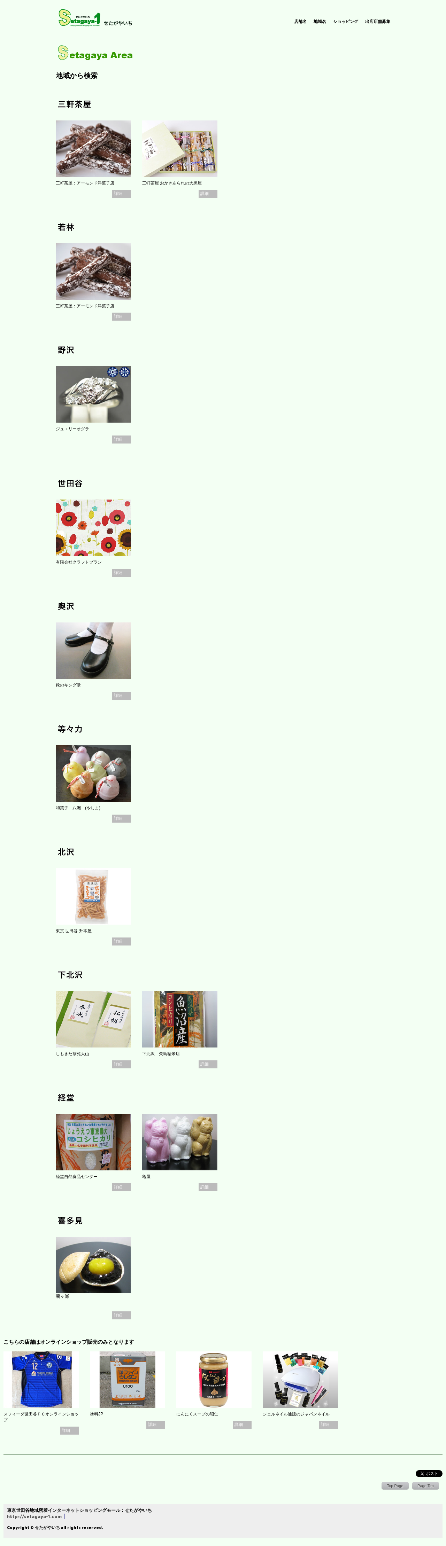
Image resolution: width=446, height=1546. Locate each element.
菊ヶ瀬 (62, 1296)
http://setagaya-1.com (34, 1516)
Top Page (395, 1486)
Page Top (425, 1486)
